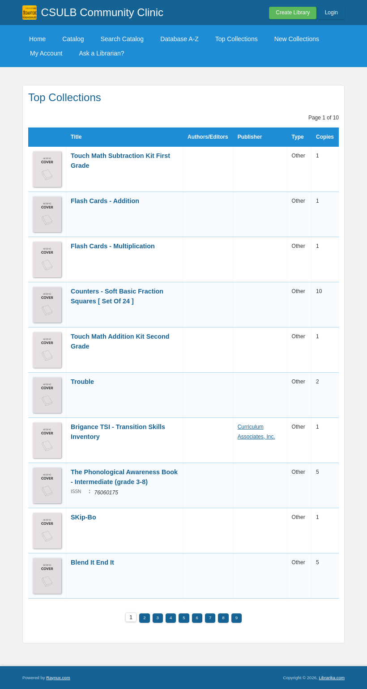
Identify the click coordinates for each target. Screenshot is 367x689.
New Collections (296, 39)
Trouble (83, 381)
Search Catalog (122, 39)
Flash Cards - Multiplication (113, 246)
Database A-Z (179, 39)
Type (298, 137)
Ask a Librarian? (101, 53)
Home (37, 39)
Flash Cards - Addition (106, 200)
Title (76, 137)
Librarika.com (332, 677)
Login (331, 12)
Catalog (73, 39)
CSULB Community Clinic (102, 12)
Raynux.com (58, 677)
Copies (325, 137)
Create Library (293, 12)
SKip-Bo (84, 517)
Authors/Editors (208, 137)
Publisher (250, 137)
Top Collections (236, 39)
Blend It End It (92, 562)
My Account (46, 53)
